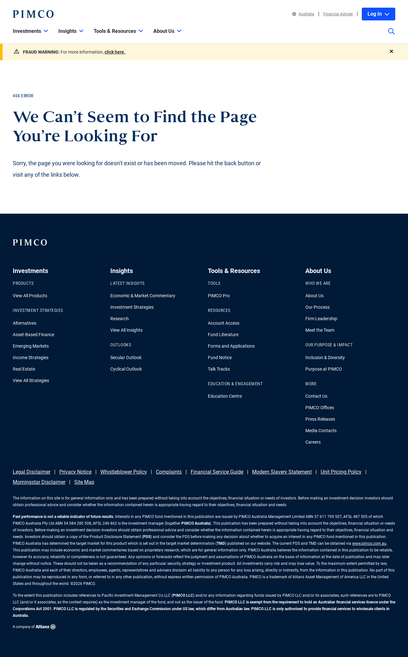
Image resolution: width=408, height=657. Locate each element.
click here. (115, 52)
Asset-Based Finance (33, 334)
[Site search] (391, 35)
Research (119, 318)
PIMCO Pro (219, 295)
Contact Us (316, 396)
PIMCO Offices (319, 407)
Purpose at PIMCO (323, 369)
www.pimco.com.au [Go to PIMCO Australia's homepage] (369, 543)
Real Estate (24, 369)
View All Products (30, 295)
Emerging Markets (31, 346)
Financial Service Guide (217, 472)
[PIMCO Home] (33, 14)
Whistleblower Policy (123, 472)
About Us (314, 295)
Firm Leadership (321, 318)
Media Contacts (321, 430)
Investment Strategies (132, 307)
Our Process (317, 307)
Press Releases (320, 419)
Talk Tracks (219, 369)
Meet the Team (319, 330)
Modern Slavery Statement (282, 472)
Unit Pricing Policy (341, 472)
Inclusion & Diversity (325, 357)
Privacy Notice (75, 472)
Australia (303, 14)
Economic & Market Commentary (142, 295)
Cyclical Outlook (126, 369)
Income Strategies (30, 357)
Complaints (169, 472)
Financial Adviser (338, 14)
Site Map (84, 482)
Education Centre (225, 396)
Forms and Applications (231, 346)
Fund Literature (223, 334)
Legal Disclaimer (31, 472)
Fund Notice (220, 357)
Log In (379, 14)
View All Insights (126, 330)
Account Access (223, 323)
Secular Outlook (126, 357)
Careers (313, 442)
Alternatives (24, 323)
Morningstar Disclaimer (39, 482)
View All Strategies (31, 380)
